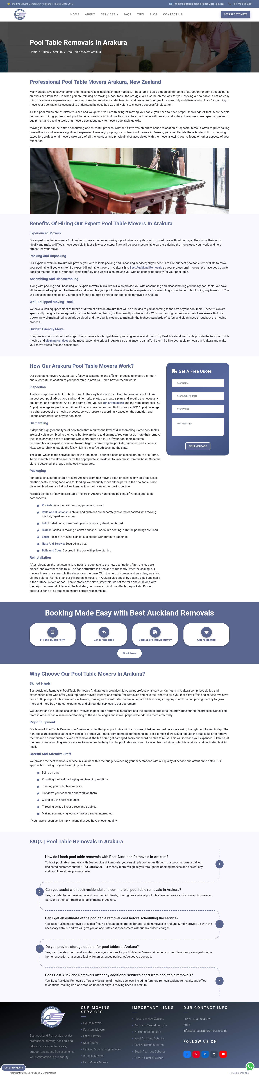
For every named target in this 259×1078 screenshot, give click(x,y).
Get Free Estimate (235, 14)
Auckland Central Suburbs (151, 1025)
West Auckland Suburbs (149, 1038)
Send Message (198, 446)
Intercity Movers (93, 1056)
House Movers (92, 1023)
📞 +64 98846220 (240, 3)
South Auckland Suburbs (150, 1051)
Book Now (129, 653)
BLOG (153, 14)
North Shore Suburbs (148, 1032)
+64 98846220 (92, 867)
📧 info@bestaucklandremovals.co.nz (196, 3)
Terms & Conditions (239, 1073)
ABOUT (90, 14)
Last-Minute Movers (95, 1062)
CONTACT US (172, 14)
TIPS (140, 14)
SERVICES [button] (109, 14)
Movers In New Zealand (149, 1018)
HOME (74, 14)
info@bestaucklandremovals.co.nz (205, 1030)
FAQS (127, 14)
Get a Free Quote (14, 1067)
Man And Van (91, 1042)
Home (33, 52)
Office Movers (92, 1036)
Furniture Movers (94, 1029)
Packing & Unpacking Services (102, 1049)
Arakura (58, 52)
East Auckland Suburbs (149, 1045)
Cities (45, 52)
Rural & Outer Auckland (149, 1058)
